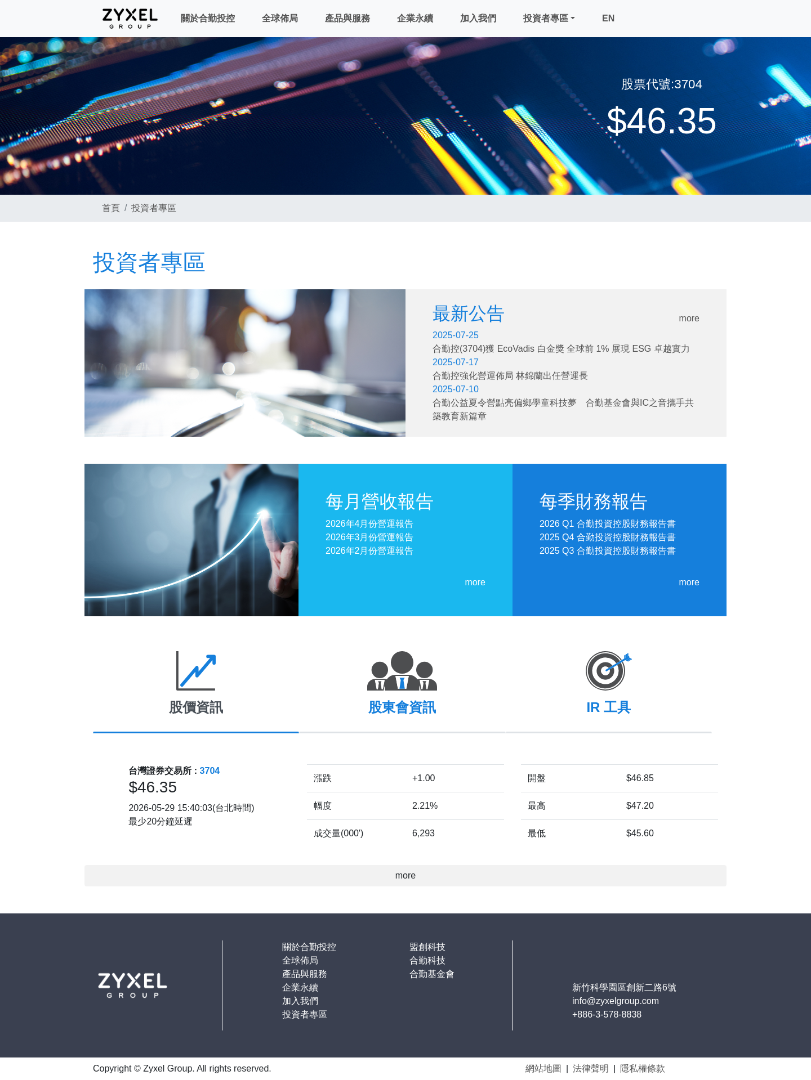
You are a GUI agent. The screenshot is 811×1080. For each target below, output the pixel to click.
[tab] (196, 688)
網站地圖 (543, 1068)
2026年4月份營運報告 (370, 523)
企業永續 (415, 18)
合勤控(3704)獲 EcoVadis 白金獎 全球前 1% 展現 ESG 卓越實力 (561, 348)
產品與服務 (347, 18)
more (689, 318)
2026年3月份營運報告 (370, 537)
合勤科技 (427, 960)
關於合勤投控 (208, 18)
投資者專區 (545, 18)
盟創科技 (427, 947)
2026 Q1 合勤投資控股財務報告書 (608, 523)
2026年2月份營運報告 (370, 550)
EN (608, 18)
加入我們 (478, 18)
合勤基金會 (431, 974)
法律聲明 (591, 1068)
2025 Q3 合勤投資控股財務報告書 (608, 550)
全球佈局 (280, 18)
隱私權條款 (642, 1068)
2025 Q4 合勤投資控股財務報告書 (608, 537)
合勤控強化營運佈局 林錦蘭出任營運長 (510, 375)
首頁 (111, 208)
